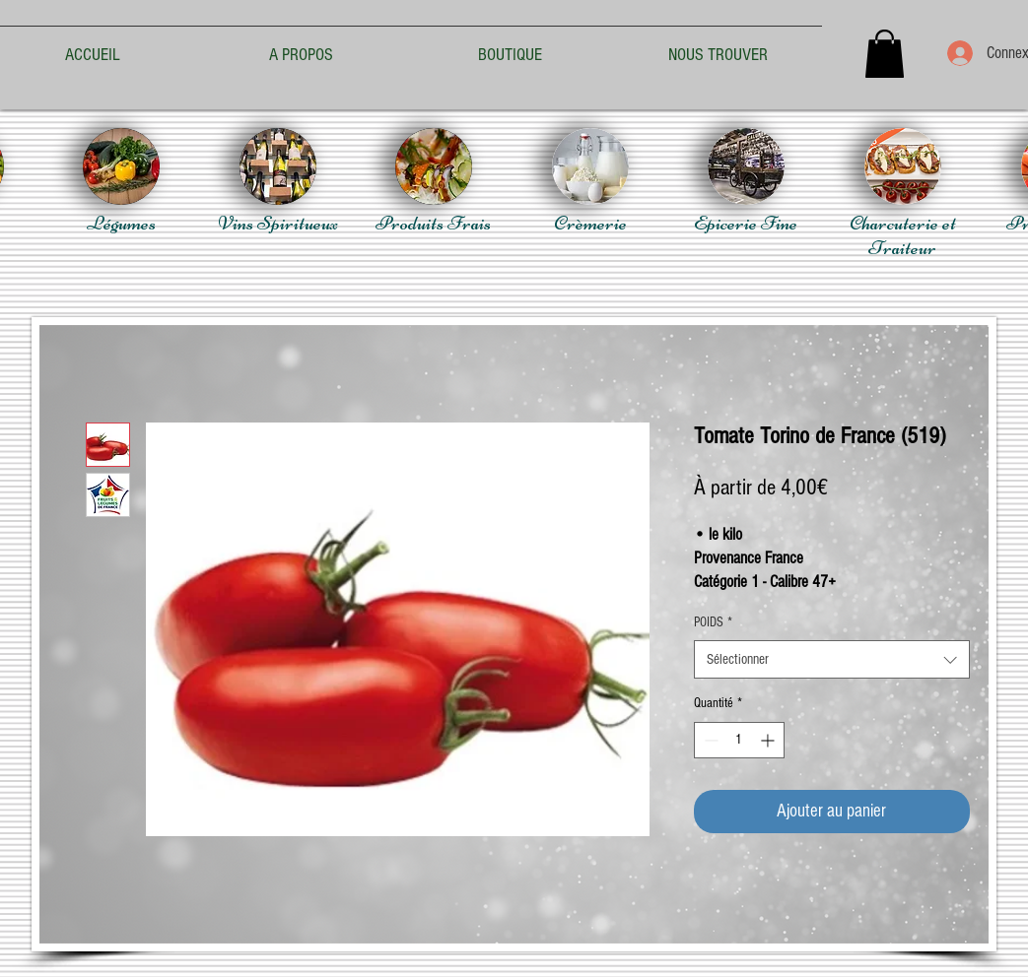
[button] (884, 54)
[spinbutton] (739, 740)
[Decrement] (709, 740)
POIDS (713, 622)
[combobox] (832, 659)
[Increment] (769, 740)
